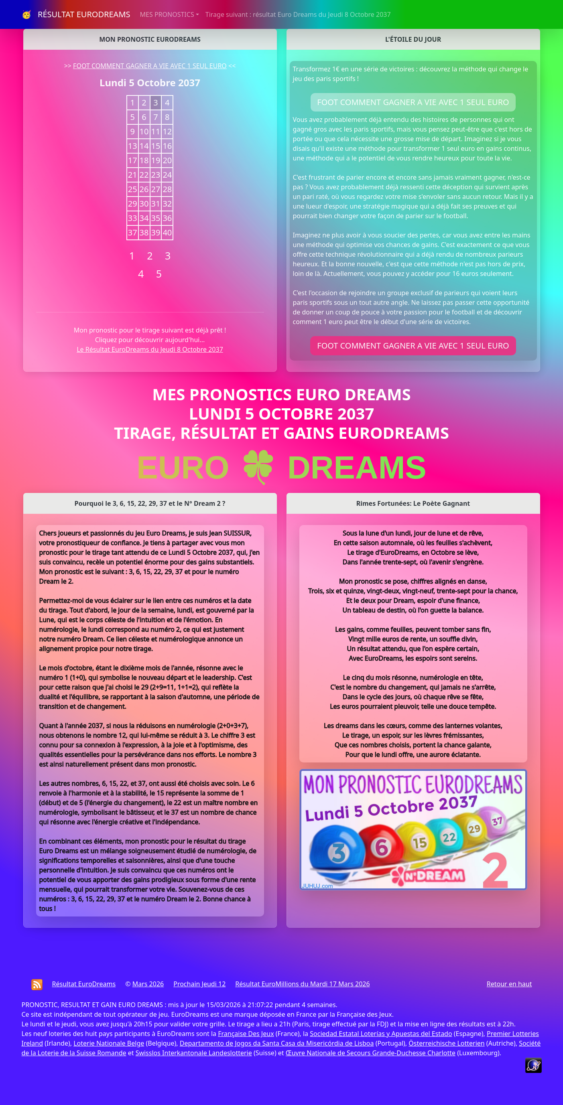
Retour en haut (509, 983)
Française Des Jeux (246, 1033)
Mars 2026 (148, 983)
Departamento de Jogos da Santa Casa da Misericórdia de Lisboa (277, 1043)
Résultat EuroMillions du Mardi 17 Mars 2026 (302, 983)
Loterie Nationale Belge (108, 1043)
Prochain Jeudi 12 (199, 983)
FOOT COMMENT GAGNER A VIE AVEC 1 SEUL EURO (150, 65)
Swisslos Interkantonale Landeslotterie (194, 1052)
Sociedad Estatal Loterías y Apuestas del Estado (381, 1033)
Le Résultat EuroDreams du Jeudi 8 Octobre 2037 (150, 349)
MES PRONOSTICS (167, 14)
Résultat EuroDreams (84, 983)
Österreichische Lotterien (446, 1043)
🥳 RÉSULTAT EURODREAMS (76, 14)
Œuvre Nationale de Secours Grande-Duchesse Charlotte (370, 1052)
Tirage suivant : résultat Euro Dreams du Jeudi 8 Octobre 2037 (298, 14)
